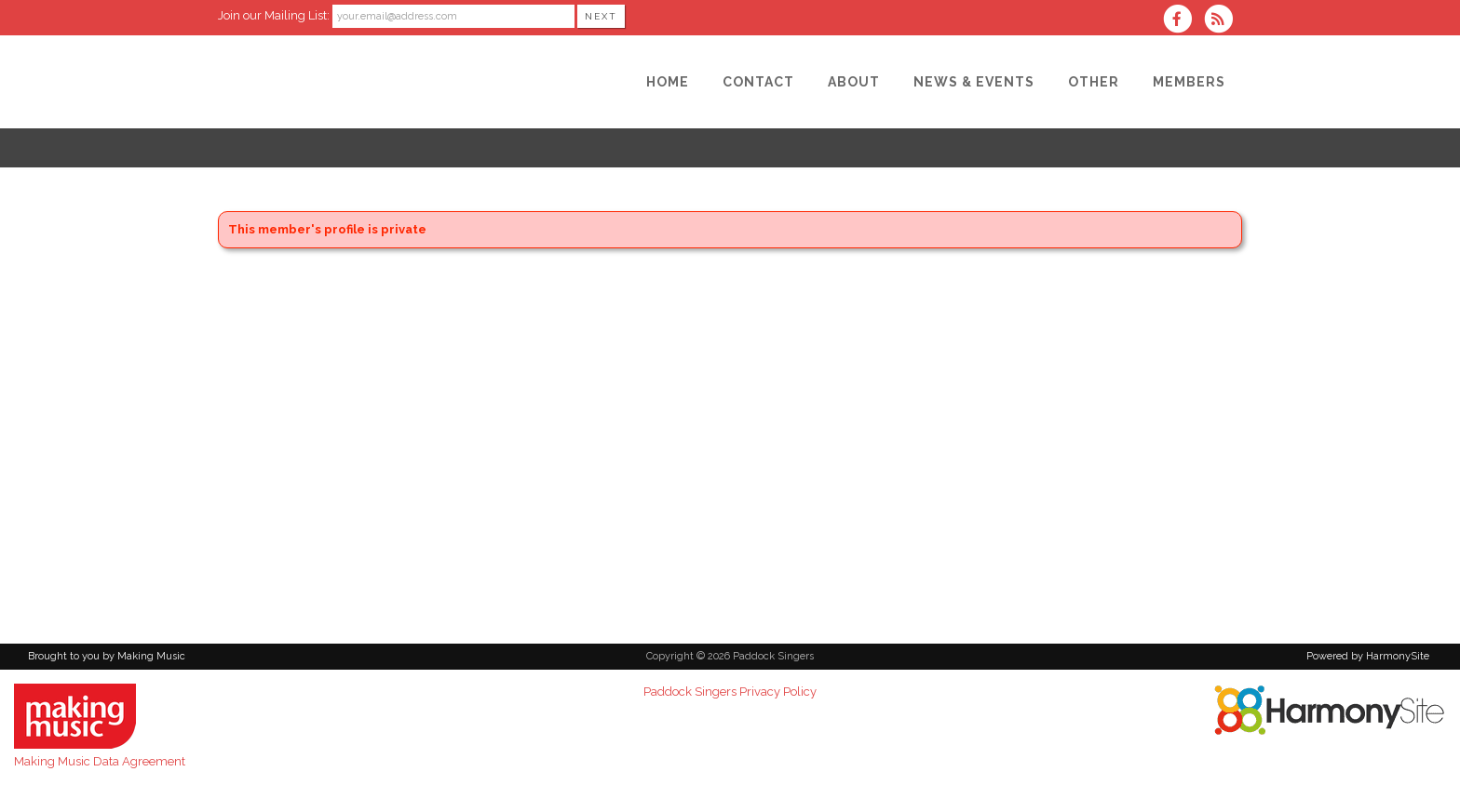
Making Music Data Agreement (99, 761)
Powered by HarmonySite (1367, 656)
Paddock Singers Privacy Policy (730, 692)
